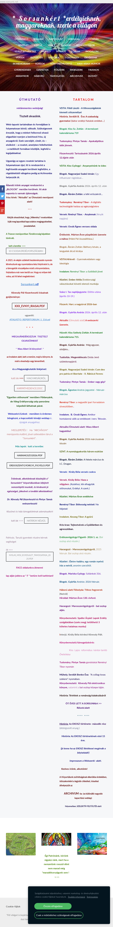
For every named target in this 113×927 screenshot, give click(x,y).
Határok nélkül (36, 517)
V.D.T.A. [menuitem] (38, 41)
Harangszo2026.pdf (29, 451)
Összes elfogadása (52, 906)
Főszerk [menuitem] (59, 66)
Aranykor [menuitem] (22, 72)
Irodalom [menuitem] (91, 47)
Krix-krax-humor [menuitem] (88, 60)
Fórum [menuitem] (75, 47)
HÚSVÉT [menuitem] (92, 72)
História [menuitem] (53, 54)
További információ (76, 896)
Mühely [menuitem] (46, 47)
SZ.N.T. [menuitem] (51, 41)
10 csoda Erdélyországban (26, 247)
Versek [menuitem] (20, 54)
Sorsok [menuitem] (40, 60)
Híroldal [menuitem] (74, 35)
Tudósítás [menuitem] (92, 35)
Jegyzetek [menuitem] (36, 54)
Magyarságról (36, 374)
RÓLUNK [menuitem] (38, 35)
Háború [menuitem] (39, 72)
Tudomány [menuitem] (72, 54)
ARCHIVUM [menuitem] (76, 72)
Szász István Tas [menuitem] (25, 47)
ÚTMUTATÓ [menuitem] (21, 35)
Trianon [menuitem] (93, 66)
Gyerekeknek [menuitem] (22, 66)
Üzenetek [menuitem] (42, 66)
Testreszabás (92, 896)
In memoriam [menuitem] (21, 60)
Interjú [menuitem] (61, 47)
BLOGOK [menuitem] (66, 41)
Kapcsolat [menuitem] (56, 35)
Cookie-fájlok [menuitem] (13, 902)
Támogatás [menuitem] (57, 72)
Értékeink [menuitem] (90, 54)
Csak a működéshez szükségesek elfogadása (59, 915)
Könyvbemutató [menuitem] (61, 60)
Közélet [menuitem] (23, 41)
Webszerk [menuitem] (76, 66)
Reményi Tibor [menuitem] (85, 41)
